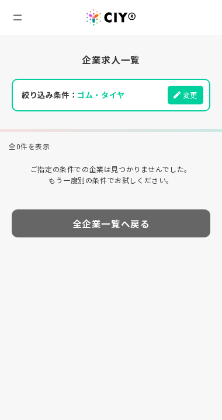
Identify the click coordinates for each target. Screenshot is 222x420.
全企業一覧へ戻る (111, 223)
